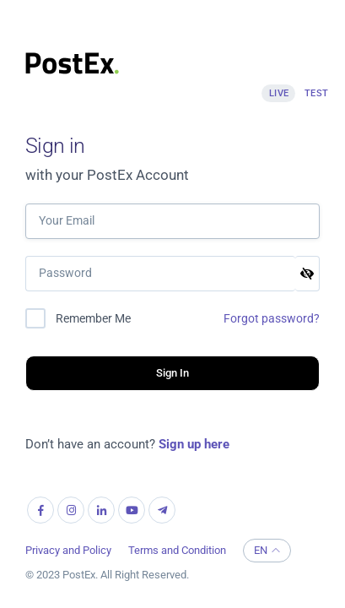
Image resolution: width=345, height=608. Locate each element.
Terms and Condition (177, 550)
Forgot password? (272, 318)
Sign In (173, 372)
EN (267, 550)
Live (279, 93)
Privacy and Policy (68, 550)
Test (317, 93)
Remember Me (93, 318)
